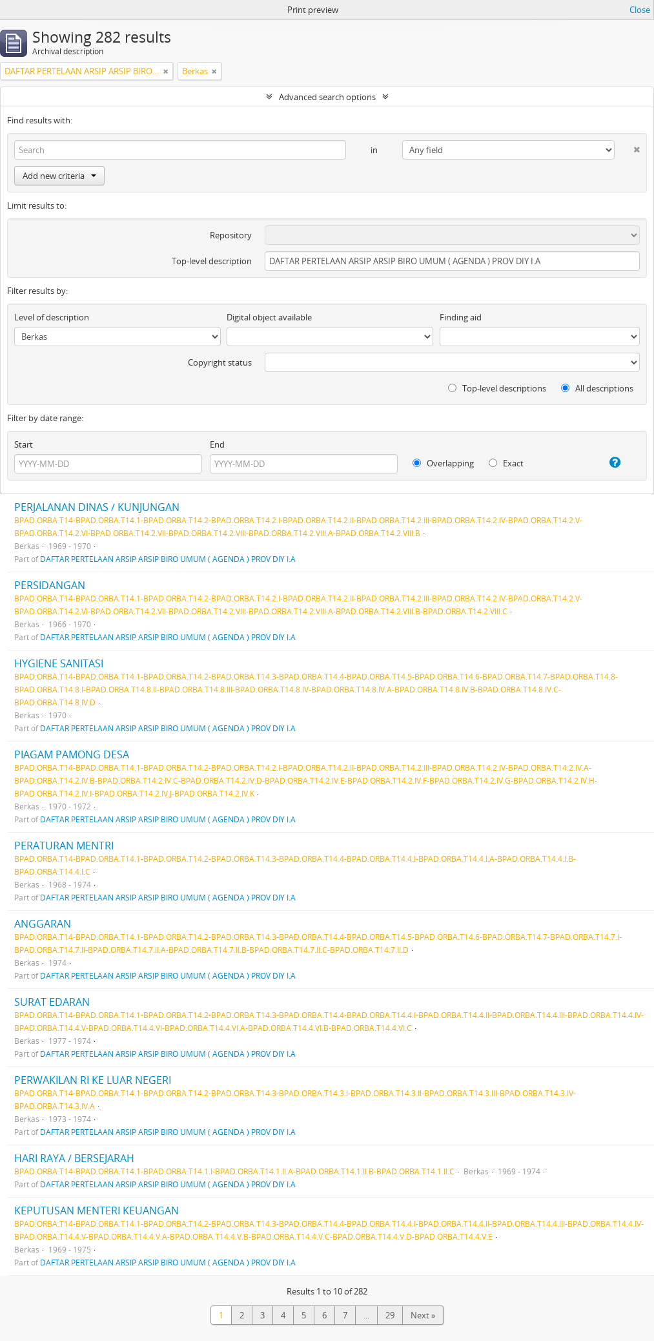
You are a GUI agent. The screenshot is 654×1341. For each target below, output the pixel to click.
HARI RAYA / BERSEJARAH (74, 1158)
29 (389, 1315)
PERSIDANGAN (49, 585)
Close (639, 10)
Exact (506, 463)
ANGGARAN (42, 924)
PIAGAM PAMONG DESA (71, 754)
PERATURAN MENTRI (64, 845)
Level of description (51, 317)
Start (23, 444)
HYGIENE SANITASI (58, 663)
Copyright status (220, 362)
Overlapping (443, 463)
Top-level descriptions (497, 388)
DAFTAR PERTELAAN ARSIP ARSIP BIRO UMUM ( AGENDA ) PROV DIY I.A (168, 559)
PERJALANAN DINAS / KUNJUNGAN (96, 507)
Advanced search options (327, 97)
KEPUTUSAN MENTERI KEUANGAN (96, 1210)
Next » (423, 1315)
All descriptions (597, 388)
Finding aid (461, 317)
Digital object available (269, 317)
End (217, 444)
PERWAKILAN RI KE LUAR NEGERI (92, 1080)
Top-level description (212, 261)
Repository (231, 235)
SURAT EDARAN (52, 1002)
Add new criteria (59, 176)
